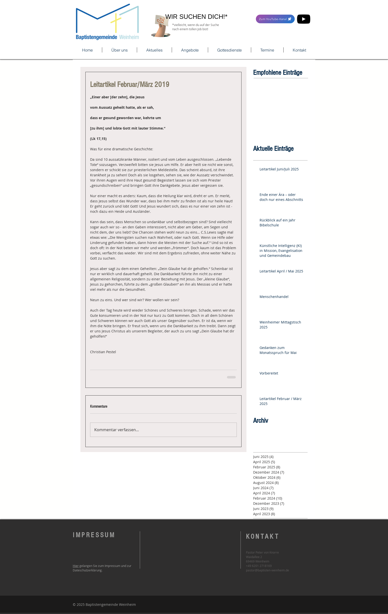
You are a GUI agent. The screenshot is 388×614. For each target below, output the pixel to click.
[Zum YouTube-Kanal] (275, 19)
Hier (76, 566)
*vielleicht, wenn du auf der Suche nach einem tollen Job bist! (195, 27)
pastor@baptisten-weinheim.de (267, 570)
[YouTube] (303, 19)
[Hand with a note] (160, 26)
